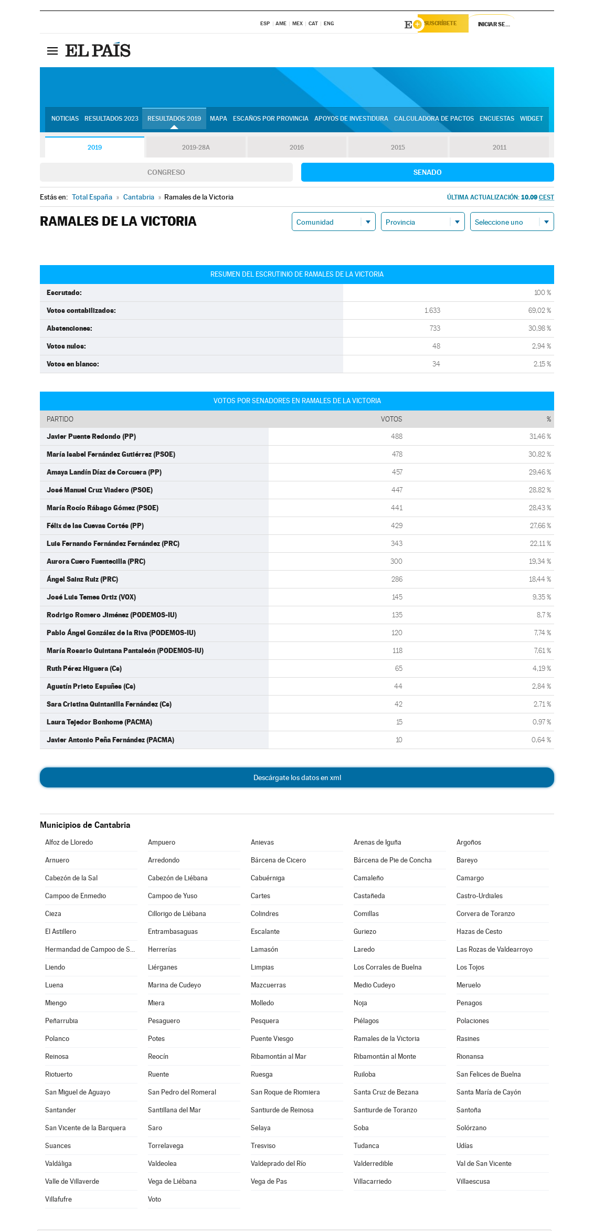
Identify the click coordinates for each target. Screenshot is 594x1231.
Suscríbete (447, 24)
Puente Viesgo (272, 1040)
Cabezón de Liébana (178, 879)
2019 (94, 149)
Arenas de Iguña (377, 844)
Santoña (469, 1112)
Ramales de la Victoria (387, 1040)
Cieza (53, 915)
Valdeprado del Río (278, 1165)
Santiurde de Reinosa (282, 1112)
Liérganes (162, 969)
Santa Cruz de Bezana (386, 1094)
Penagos (469, 1004)
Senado (427, 174)
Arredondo (163, 862)
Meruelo (469, 987)
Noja (360, 1004)
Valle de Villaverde (72, 1183)
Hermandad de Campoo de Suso (91, 951)
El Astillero (60, 933)
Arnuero (57, 862)
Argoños (469, 844)
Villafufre (58, 1201)
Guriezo (365, 933)
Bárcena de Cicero (278, 862)
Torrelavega (166, 1147)
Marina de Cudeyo (174, 987)
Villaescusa (473, 1183)
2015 (398, 149)
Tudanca (366, 1147)
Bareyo (467, 862)
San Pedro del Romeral (182, 1094)
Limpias (262, 969)
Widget (531, 121)
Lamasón (264, 951)
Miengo (56, 1004)
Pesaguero (164, 1022)
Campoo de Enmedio (75, 897)
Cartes (260, 897)
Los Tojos (470, 969)
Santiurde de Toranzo (385, 1112)
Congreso (166, 174)
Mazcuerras (268, 987)
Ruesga (262, 1076)
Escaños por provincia (271, 121)
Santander (60, 1112)
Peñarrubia (61, 1022)
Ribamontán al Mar (278, 1058)
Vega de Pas (269, 1183)
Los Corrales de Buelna (388, 969)
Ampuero (161, 844)
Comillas (366, 915)
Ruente (158, 1076)
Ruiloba (365, 1076)
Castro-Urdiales (480, 897)
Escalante (265, 933)
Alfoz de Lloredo (69, 844)
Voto (154, 1201)
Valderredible (373, 1165)
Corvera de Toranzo (486, 915)
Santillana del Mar (174, 1112)
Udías (465, 1147)
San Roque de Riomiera (285, 1094)
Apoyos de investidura (351, 121)
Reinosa (57, 1058)
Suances (58, 1147)
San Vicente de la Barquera (85, 1129)
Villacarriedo (372, 1183)
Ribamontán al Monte (385, 1058)
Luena (54, 987)
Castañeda (369, 897)
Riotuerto (58, 1076)
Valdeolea (162, 1165)
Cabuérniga (268, 879)
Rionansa (470, 1058)
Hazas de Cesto (479, 933)
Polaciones (473, 1022)
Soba (361, 1129)
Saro (155, 1129)
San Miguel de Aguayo (77, 1094)
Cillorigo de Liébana (177, 915)
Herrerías (162, 951)
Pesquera (265, 1022)
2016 (297, 149)
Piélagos (366, 1022)
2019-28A (196, 149)
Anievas (262, 844)
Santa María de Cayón (489, 1094)
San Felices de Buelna (489, 1076)
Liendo (55, 969)
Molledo (262, 1004)
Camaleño (369, 879)
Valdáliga (58, 1165)
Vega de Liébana (172, 1183)
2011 (499, 149)
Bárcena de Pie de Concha (393, 862)
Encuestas (497, 121)
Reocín (158, 1058)
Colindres (265, 915)
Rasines (468, 1040)
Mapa (218, 121)
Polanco (57, 1040)
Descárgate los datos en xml (297, 779)
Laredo (364, 951)
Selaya (261, 1129)
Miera (156, 1004)
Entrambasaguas (173, 933)
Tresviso (263, 1147)
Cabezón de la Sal (71, 879)
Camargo (470, 879)
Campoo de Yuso (172, 897)
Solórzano (471, 1129)
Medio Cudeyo (374, 987)
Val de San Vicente (484, 1165)
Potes (156, 1040)
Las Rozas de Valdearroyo (495, 951)
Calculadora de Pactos (434, 121)
